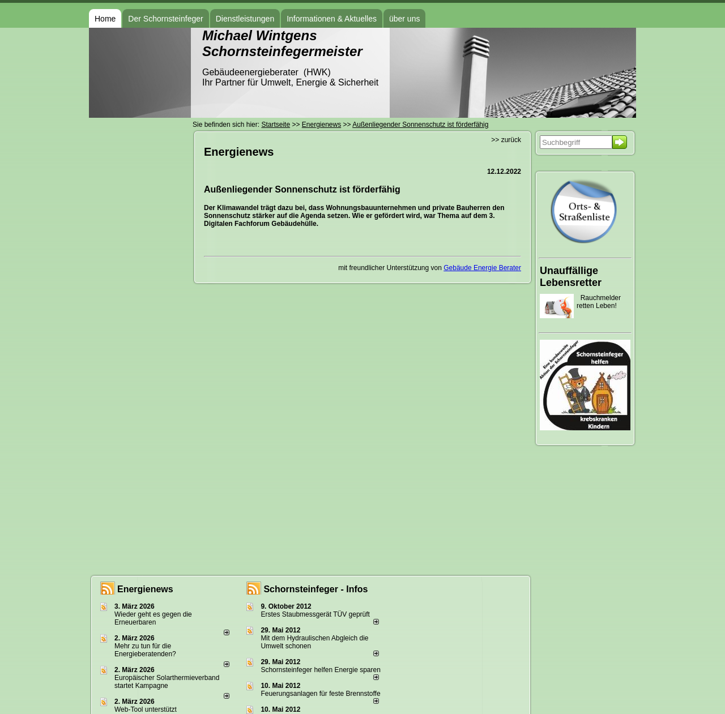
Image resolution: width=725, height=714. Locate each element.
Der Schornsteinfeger (165, 18)
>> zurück (506, 140)
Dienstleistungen (245, 18)
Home (105, 18)
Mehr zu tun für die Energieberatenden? (145, 650)
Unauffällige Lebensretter (571, 276)
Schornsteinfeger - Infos (315, 589)
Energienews (145, 589)
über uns (404, 18)
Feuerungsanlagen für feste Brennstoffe (320, 694)
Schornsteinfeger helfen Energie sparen (320, 670)
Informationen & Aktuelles (332, 18)
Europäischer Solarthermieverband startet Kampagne (166, 682)
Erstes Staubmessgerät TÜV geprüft (315, 614)
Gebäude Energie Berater (482, 268)
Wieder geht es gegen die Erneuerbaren (153, 618)
